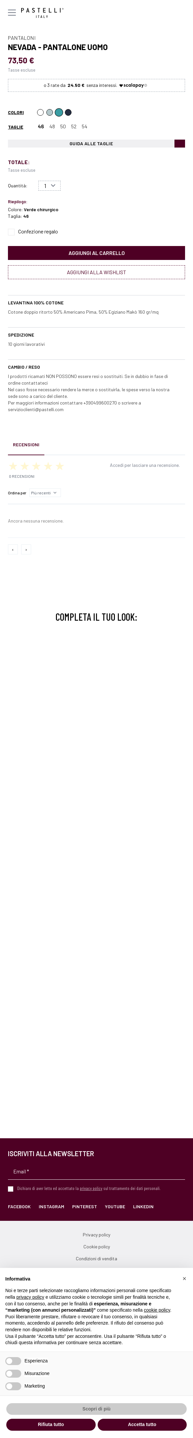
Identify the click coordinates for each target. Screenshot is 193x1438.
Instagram (51, 1206)
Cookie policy (96, 1246)
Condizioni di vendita (96, 1258)
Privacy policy (96, 1234)
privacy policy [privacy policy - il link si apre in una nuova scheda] (30, 1297)
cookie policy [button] (157, 1310)
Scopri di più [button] (96, 1408)
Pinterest (84, 1206)
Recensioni (26, 444)
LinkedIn (143, 1206)
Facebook (19, 1206)
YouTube (115, 1206)
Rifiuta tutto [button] (51, 1424)
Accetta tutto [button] (142, 1424)
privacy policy (91, 1188)
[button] (184, 1278)
